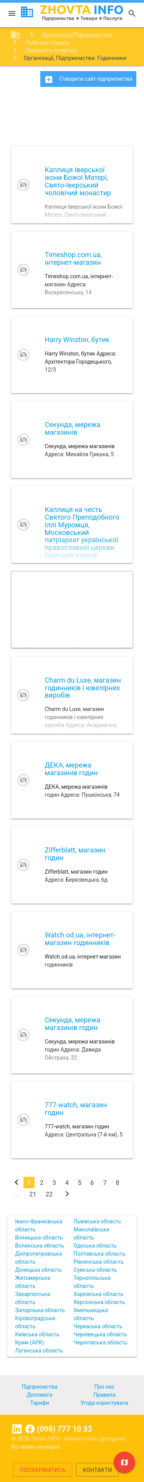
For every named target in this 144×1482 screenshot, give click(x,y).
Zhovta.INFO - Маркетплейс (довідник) (78, 1438)
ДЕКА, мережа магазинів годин (71, 769)
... (17, 1194)
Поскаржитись (43, 1470)
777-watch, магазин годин (76, 1108)
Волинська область (39, 1246)
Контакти (97, 1470)
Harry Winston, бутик (77, 340)
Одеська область (95, 1246)
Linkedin (17, 1429)
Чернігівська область (100, 1342)
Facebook (30, 1429)
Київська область (37, 1334)
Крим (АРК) (29, 1342)
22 (49, 1194)
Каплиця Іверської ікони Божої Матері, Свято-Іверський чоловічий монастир (78, 181)
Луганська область (39, 1350)
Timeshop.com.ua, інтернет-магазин (73, 258)
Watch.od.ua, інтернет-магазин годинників (80, 939)
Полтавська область (100, 1254)
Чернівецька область (100, 1334)
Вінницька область (39, 1237)
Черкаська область (98, 1326)
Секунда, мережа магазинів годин (73, 1024)
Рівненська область (99, 1262)
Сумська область (95, 1270)
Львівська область (97, 1221)
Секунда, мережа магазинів (73, 428)
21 (32, 1194)
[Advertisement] (72, 119)
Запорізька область (40, 1310)
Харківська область (99, 1294)
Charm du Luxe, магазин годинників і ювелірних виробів (83, 687)
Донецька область (38, 1270)
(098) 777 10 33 (64, 1429)
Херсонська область (99, 1302)
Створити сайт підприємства (88, 79)
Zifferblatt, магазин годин (75, 854)
